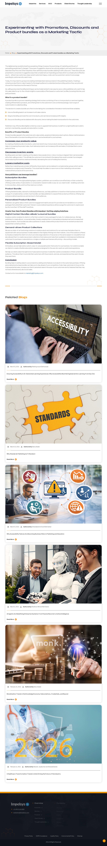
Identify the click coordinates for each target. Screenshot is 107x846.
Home (7, 53)
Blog (13, 53)
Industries (32, 4)
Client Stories (69, 4)
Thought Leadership (84, 4)
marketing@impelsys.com (34, 273)
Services (42, 4)
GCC (50, 4)
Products (58, 4)
